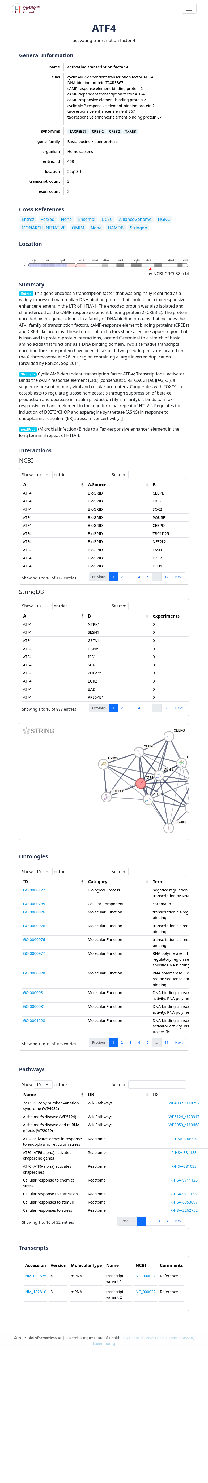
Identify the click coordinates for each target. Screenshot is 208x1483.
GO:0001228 (34, 1020)
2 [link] (122, 576)
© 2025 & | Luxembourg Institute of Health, (104, 1340)
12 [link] (167, 576)
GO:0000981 (34, 992)
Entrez (28, 219)
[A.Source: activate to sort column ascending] (119, 484)
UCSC (107, 219)
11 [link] (167, 1042)
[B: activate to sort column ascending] (119, 616)
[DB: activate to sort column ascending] (119, 1094)
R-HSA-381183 (184, 1152)
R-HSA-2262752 (184, 1210)
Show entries (45, 475)
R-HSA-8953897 (184, 1202)
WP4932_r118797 (183, 1102)
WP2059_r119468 (183, 1124)
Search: (149, 475)
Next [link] (178, 576)
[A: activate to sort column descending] (54, 484)
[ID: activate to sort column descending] (54, 881)
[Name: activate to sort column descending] (54, 1094)
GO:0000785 (34, 903)
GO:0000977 (34, 953)
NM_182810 (35, 1291)
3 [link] (130, 576)
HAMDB (116, 228)
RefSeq (47, 219)
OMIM (78, 228)
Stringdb (138, 228)
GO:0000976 (34, 912)
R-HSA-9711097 (184, 1193)
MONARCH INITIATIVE (44, 228)
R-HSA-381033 (184, 1166)
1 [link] (113, 576)
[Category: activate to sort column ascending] (119, 881)
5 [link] (147, 576)
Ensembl (86, 219)
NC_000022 (145, 1275)
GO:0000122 (34, 890)
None (66, 219)
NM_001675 (35, 1275)
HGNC (164, 219)
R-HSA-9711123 (184, 1180)
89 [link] (167, 708)
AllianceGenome (135, 219)
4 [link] (139, 576)
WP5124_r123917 (183, 1116)
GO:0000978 (34, 972)
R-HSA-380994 (184, 1138)
